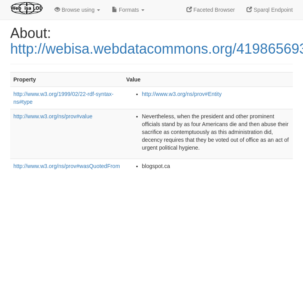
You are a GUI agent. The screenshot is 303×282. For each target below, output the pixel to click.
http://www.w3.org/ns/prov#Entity (182, 94)
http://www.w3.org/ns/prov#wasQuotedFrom (66, 166)
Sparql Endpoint (269, 10)
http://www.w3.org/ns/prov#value (53, 116)
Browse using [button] (77, 10)
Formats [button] (128, 10)
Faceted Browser (210, 10)
